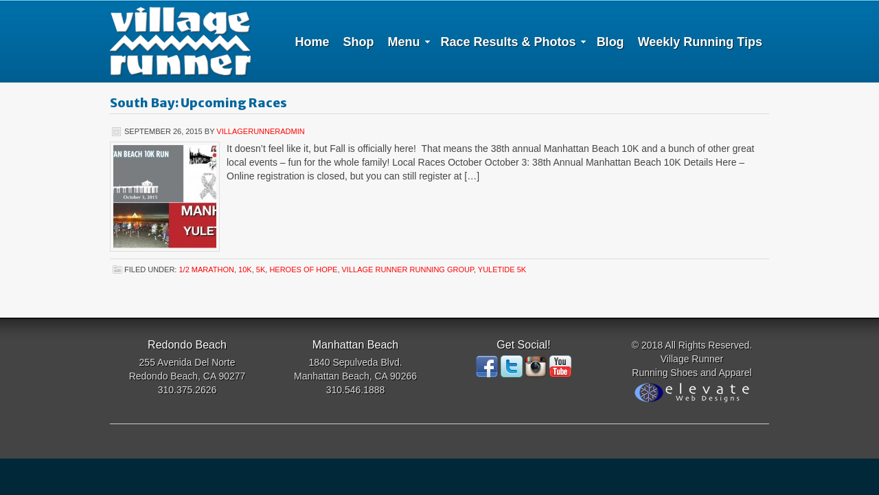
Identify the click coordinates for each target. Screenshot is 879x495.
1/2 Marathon (206, 269)
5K (260, 269)
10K (245, 269)
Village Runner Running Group (408, 269)
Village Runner (180, 41)
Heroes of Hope (303, 269)
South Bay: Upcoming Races (198, 103)
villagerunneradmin (260, 131)
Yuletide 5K (502, 269)
